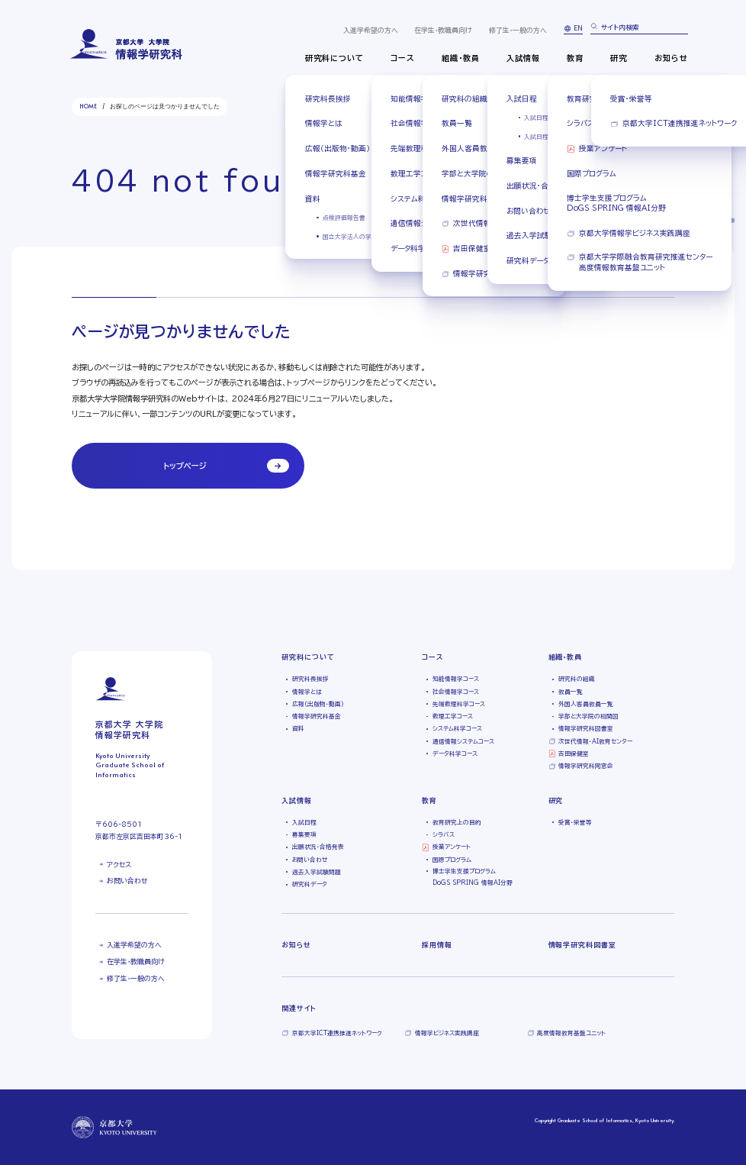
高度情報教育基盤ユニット (571, 1033)
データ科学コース (455, 753)
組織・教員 (461, 58)
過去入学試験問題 (316, 872)
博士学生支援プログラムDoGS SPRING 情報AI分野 (472, 877)
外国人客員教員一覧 (585, 704)
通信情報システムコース (463, 741)
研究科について (334, 58)
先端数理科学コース (458, 704)
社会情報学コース (455, 692)
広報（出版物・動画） (318, 704)
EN (578, 28)
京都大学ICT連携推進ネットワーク (337, 1033)
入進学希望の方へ (370, 30)
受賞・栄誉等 (575, 822)
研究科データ (309, 884)
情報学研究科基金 (316, 716)
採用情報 (437, 944)
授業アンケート (451, 847)
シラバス (443, 834)
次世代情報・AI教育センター (595, 741)
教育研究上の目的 (456, 822)
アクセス (119, 864)
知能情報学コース (455, 679)
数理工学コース (452, 716)
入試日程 (304, 822)
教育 (575, 58)
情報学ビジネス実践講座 (447, 1033)
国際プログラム (451, 860)
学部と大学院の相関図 (588, 716)
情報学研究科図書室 (585, 728)
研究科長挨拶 (310, 679)
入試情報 (523, 58)
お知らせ (671, 58)
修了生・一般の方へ (518, 30)
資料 (298, 728)
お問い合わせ (127, 880)
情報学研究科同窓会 (585, 766)
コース (403, 58)
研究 (618, 58)
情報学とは (307, 692)
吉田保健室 (573, 753)
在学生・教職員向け (443, 30)
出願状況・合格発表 (318, 847)
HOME (88, 106)
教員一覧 (570, 692)
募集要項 (304, 834)
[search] (640, 28)
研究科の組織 (576, 679)
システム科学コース (457, 728)
